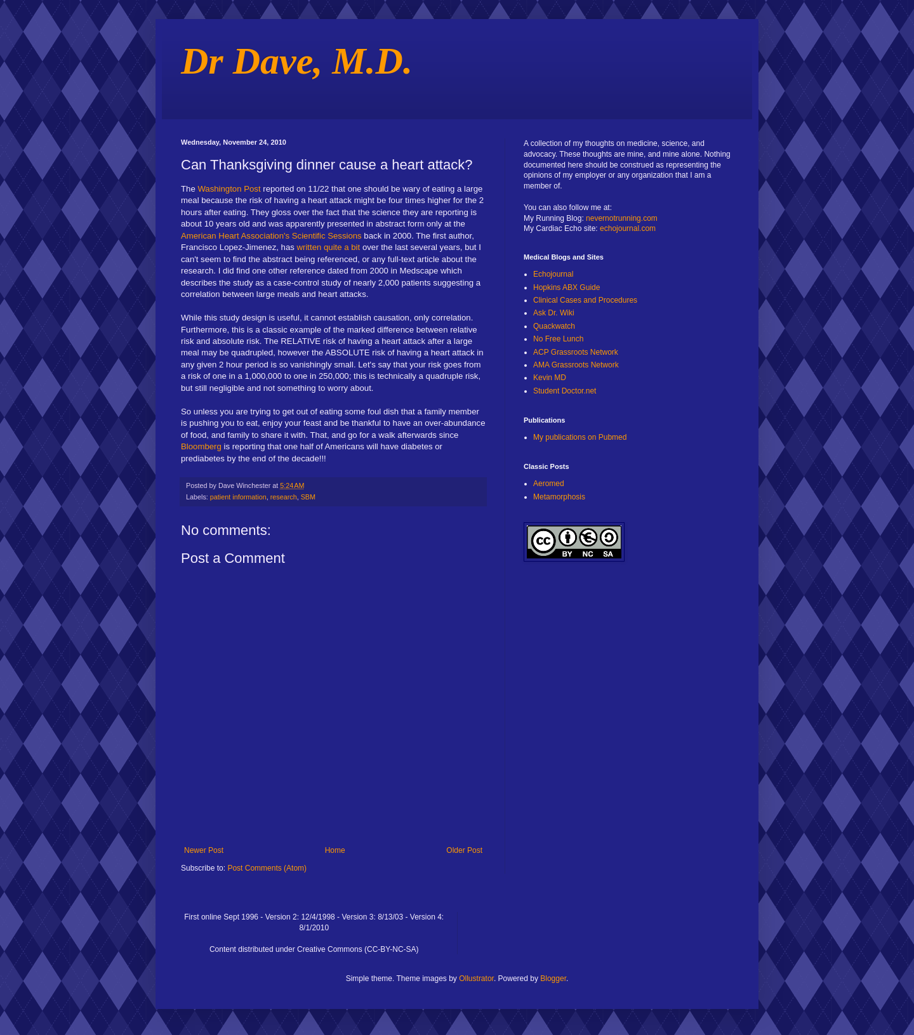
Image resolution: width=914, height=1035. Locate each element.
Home (335, 850)
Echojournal (553, 274)
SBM (308, 497)
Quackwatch (554, 326)
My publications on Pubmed (579, 437)
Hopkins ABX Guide (566, 287)
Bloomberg (201, 446)
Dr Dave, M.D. (297, 61)
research (283, 497)
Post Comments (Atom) (267, 868)
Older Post (464, 850)
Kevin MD (549, 377)
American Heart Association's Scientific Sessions (271, 236)
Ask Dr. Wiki (553, 312)
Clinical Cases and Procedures (585, 300)
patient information (238, 497)
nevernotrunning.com (622, 218)
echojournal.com (628, 228)
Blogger (553, 978)
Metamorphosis (559, 496)
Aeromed (548, 483)
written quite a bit (329, 247)
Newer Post (203, 850)
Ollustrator (476, 978)
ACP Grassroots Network (575, 352)
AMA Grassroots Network (576, 364)
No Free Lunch (558, 338)
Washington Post (228, 189)
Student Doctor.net (564, 390)
